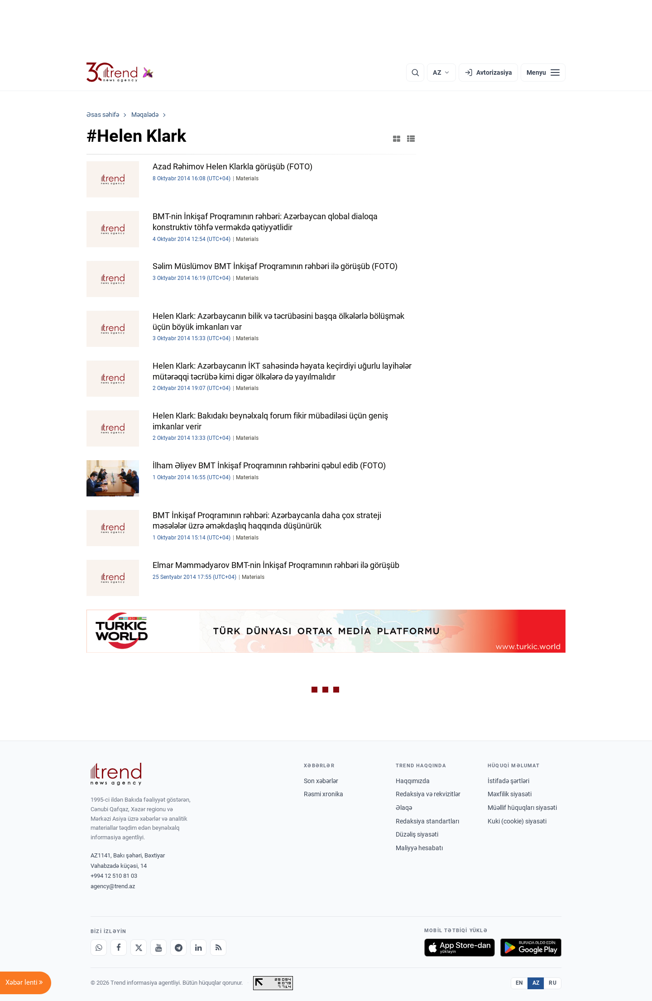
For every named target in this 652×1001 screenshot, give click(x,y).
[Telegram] (178, 947)
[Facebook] (118, 947)
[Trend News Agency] (116, 774)
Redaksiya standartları (427, 821)
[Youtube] (158, 947)
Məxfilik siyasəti (510, 794)
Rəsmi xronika (323, 794)
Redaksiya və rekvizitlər (428, 794)
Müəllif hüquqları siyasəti (522, 807)
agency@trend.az (113, 886)
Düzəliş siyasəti (417, 834)
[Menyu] (543, 72)
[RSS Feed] (218, 947)
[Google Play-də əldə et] (530, 947)
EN (519, 983)
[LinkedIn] (198, 947)
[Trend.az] (119, 72)
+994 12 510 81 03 (114, 875)
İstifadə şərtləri (508, 780)
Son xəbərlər (321, 780)
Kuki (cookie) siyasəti (517, 821)
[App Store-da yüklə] (459, 947)
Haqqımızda (413, 780)
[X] (138, 947)
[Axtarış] (415, 72)
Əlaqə (404, 807)
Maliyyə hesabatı (419, 848)
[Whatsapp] (99, 947)
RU (552, 983)
